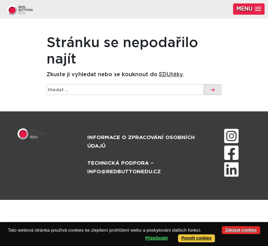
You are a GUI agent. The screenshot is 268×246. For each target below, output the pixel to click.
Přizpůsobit (156, 238)
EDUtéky (171, 74)
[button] (249, 9)
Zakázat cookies (241, 230)
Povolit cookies (196, 238)
